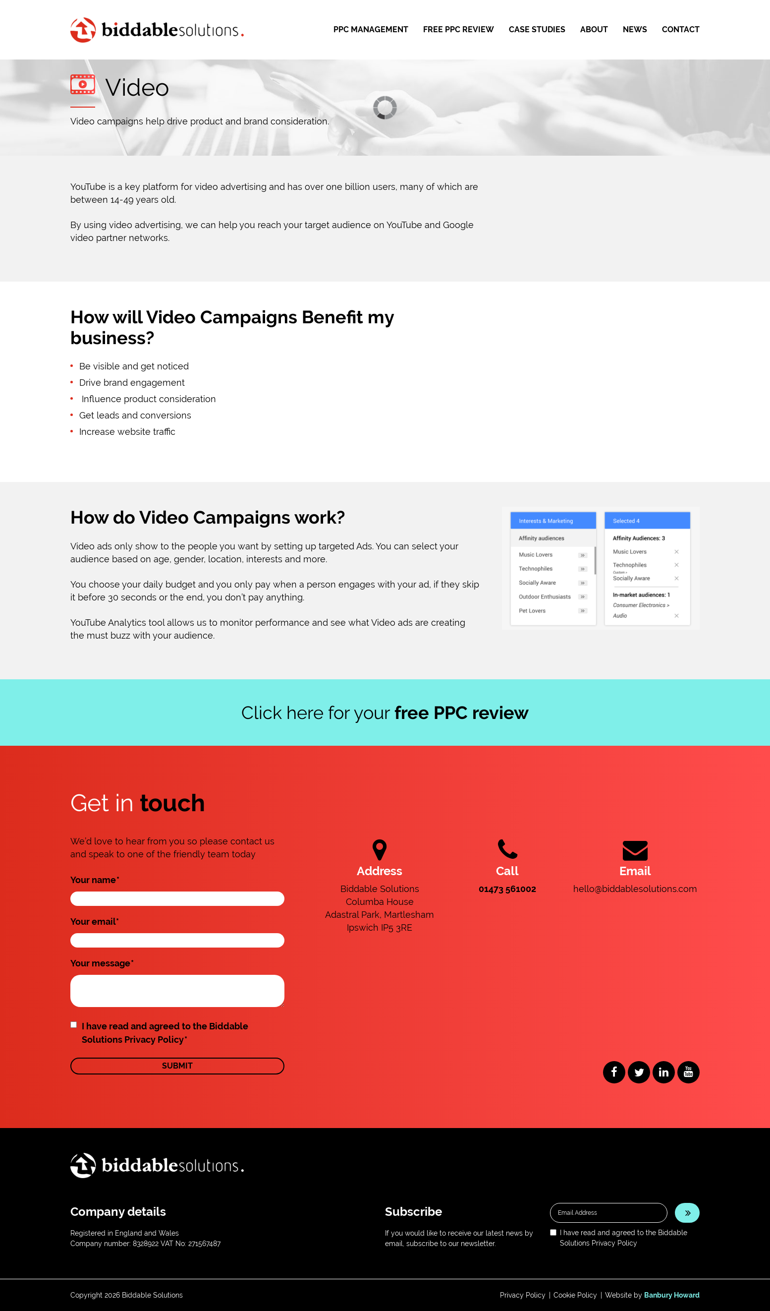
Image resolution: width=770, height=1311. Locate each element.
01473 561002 (507, 889)
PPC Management (370, 29)
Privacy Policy (523, 1295)
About (594, 29)
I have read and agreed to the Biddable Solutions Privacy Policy (165, 1033)
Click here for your (385, 712)
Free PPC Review (458, 29)
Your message (102, 963)
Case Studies (537, 29)
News (635, 29)
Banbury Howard (672, 1295)
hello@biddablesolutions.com (635, 889)
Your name (94, 880)
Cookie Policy (575, 1295)
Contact (681, 29)
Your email (94, 921)
